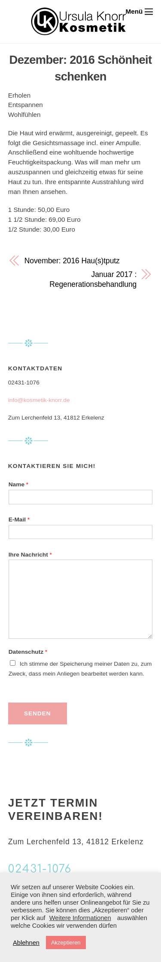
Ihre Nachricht (30, 554)
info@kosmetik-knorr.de (39, 400)
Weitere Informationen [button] (80, 917)
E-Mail (19, 519)
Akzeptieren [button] (66, 942)
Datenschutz (28, 652)
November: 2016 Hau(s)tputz (72, 260)
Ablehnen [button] (26, 942)
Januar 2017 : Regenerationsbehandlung (93, 279)
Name (18, 484)
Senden (37, 713)
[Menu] (139, 11)
